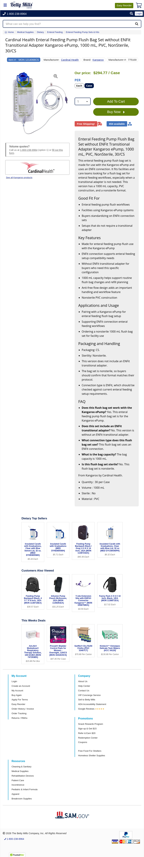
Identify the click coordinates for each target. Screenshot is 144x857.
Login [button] (139, 13)
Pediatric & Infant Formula (24, 789)
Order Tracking (19, 713)
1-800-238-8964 (28, 150)
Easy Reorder (18, 704)
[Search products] (72, 24)
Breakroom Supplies (22, 798)
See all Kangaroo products (19, 177)
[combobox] (83, 101)
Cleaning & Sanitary (21, 766)
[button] (131, 13)
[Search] (136, 23)
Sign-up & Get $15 (87, 728)
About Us (82, 681)
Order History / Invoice (23, 709)
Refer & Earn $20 (87, 733)
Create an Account (21, 686)
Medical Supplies (20, 771)
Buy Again (17, 695)
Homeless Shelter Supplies (91, 755)
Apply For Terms (20, 699)
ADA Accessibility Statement (92, 704)
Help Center (84, 686)
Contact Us (83, 690)
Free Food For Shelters (89, 751)
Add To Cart (116, 101)
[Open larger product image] (37, 103)
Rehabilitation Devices (23, 776)
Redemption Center (88, 737)
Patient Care (18, 780)
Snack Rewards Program (90, 724)
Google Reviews (86, 709)
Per (78, 80)
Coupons (82, 742)
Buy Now (116, 112)
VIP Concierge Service (89, 695)
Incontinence (18, 785)
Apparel (15, 794)
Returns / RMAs (19, 718)
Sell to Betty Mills (86, 699)
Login (14, 681)
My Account (17, 690)
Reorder (124, 5)
